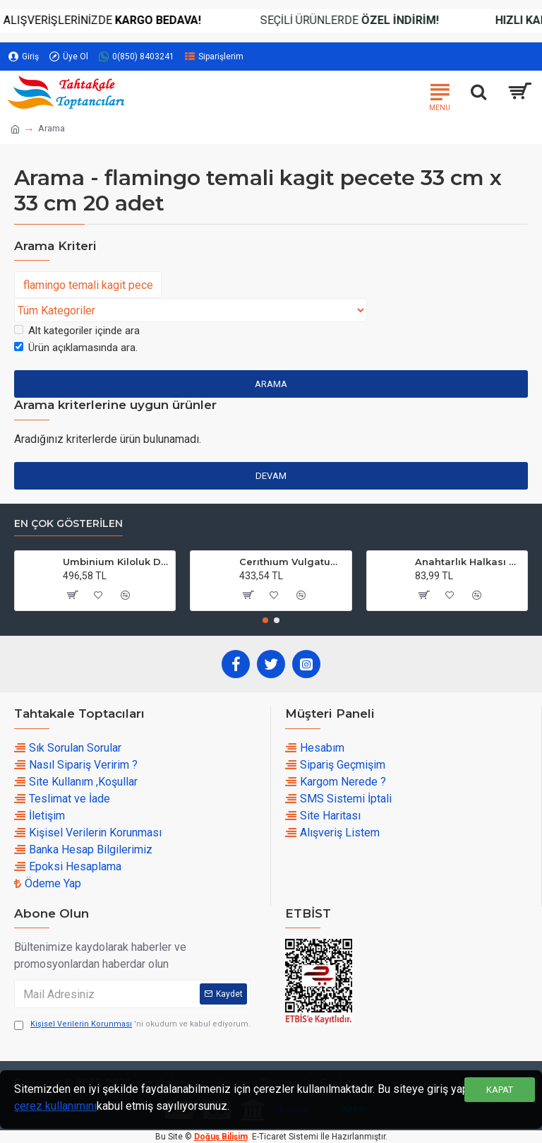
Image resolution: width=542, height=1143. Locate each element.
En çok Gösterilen (68, 524)
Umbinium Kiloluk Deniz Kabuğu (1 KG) (116, 561)
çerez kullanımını (55, 1106)
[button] (265, 620)
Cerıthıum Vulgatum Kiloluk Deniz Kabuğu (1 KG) (293, 561)
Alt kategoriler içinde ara (77, 330)
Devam (271, 475)
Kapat (499, 1089)
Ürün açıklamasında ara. (76, 347)
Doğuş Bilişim (221, 1137)
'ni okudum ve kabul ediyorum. (132, 1025)
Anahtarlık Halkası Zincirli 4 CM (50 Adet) (468, 561)
